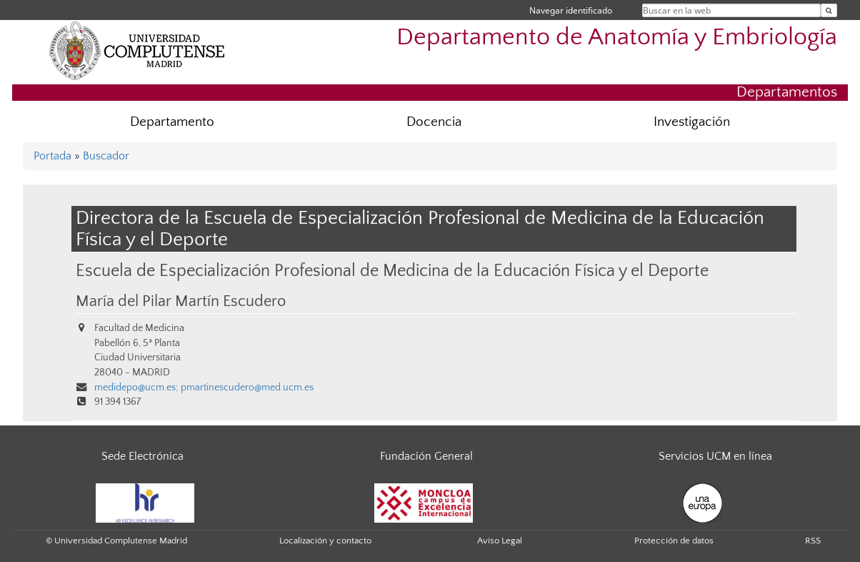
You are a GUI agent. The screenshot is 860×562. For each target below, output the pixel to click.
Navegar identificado (570, 10)
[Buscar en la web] (829, 10)
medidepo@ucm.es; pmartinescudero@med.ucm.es (204, 387)
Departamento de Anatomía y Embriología (616, 37)
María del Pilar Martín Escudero (181, 301)
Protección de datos (674, 541)
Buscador (106, 155)
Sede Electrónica (142, 456)
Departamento (172, 121)
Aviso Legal (499, 541)
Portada (52, 155)
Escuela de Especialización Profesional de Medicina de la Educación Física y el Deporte (392, 270)
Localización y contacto (325, 541)
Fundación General (426, 456)
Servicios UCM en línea (715, 456)
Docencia (433, 121)
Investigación (692, 121)
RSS (813, 541)
